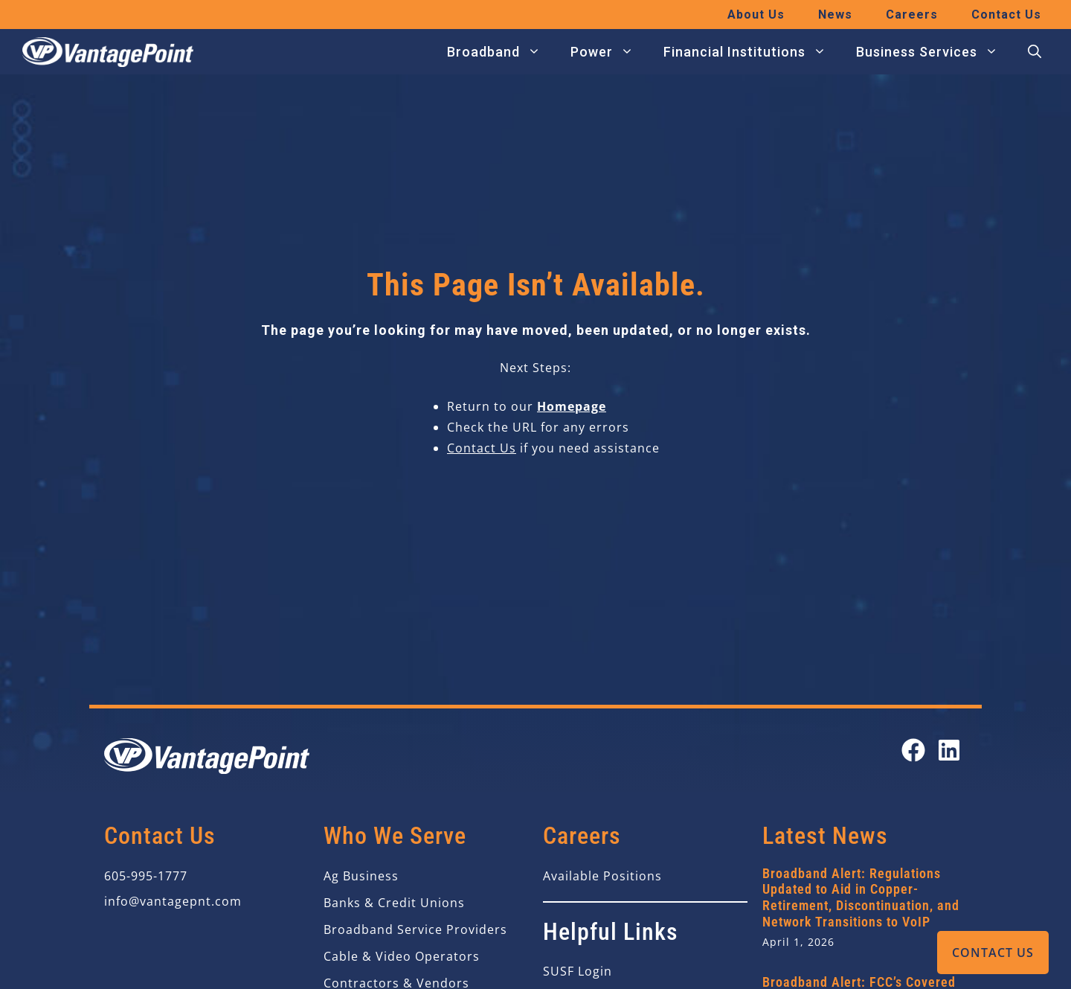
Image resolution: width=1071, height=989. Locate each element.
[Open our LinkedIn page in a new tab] (949, 750)
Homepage (571, 406)
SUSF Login (577, 971)
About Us (756, 14)
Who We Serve (395, 836)
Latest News (825, 836)
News (835, 14)
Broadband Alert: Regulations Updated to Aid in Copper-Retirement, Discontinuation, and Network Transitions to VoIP (860, 897)
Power (609, 52)
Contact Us (993, 952)
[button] (1034, 52)
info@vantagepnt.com (173, 901)
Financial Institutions (752, 52)
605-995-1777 (145, 876)
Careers (912, 14)
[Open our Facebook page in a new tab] (913, 750)
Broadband (501, 52)
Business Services (934, 52)
